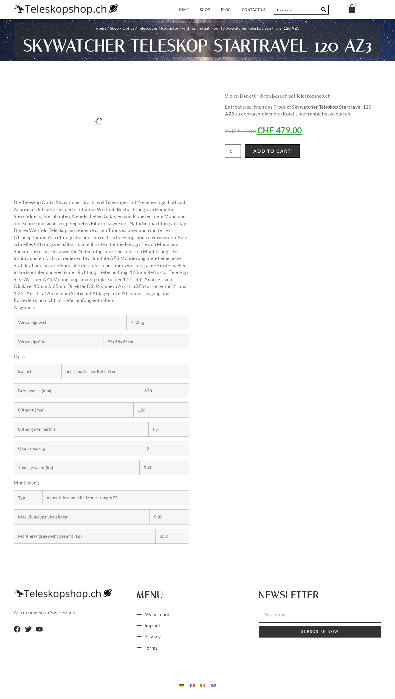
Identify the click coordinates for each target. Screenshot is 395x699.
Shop (205, 9)
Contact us (254, 9)
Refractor (170, 28)
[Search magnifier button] (323, 9)
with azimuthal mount (202, 28)
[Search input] (297, 10)
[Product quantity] (233, 151)
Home (183, 9)
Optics (128, 28)
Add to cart (272, 151)
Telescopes (148, 28)
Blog (226, 9)
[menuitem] (182, 685)
